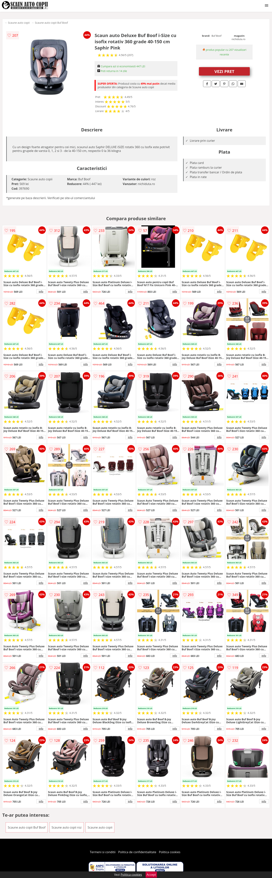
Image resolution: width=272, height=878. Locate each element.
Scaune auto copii (19, 22)
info (41, 291)
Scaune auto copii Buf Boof (51, 22)
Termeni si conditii (103, 852)
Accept (151, 875)
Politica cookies (169, 852)
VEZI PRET (224, 71)
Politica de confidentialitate (137, 852)
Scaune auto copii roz (67, 827)
